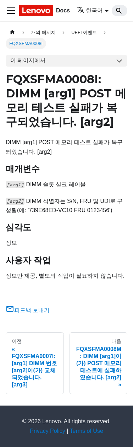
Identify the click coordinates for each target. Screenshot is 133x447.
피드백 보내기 (28, 310)
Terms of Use (86, 431)
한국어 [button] (90, 10)
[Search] (119, 10)
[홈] (12, 32)
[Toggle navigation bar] (11, 10)
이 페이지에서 (28, 60)
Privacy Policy (47, 431)
